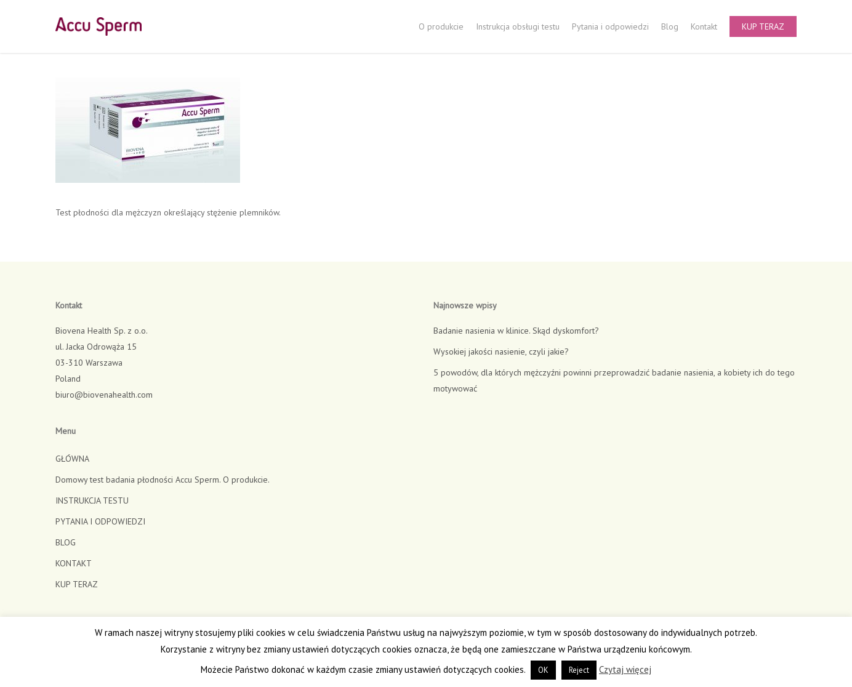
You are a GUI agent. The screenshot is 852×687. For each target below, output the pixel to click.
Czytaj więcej (625, 669)
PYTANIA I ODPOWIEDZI (100, 521)
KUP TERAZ (76, 584)
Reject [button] (579, 670)
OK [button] (543, 670)
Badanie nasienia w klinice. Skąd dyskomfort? (516, 330)
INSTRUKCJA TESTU (92, 500)
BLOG (65, 542)
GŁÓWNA (72, 458)
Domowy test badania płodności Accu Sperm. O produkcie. (162, 479)
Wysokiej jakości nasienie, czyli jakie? (501, 351)
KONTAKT (73, 563)
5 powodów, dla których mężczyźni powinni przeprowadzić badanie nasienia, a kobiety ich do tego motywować (614, 380)
